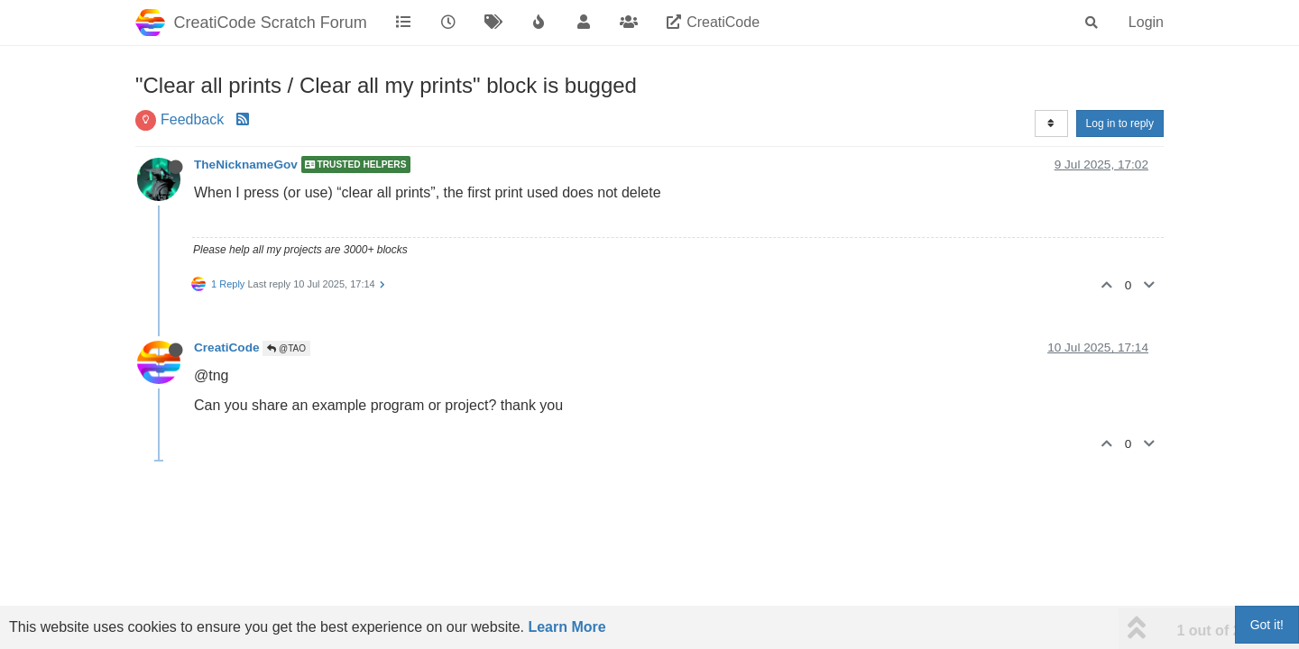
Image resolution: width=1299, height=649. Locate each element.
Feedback (192, 119)
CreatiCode (227, 347)
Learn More (566, 627)
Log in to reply (1120, 123)
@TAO (286, 348)
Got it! (1267, 624)
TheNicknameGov (246, 164)
